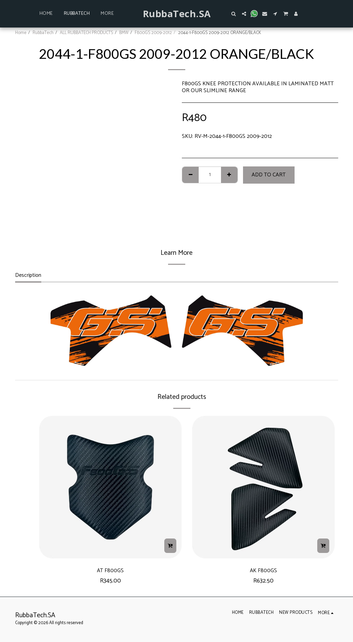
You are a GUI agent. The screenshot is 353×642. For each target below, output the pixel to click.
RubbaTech (43, 32)
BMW (124, 32)
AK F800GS (263, 572)
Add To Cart (269, 174)
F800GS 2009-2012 (153, 32)
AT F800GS (110, 572)
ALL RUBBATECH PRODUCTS (86, 32)
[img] (110, 487)
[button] (234, 13)
